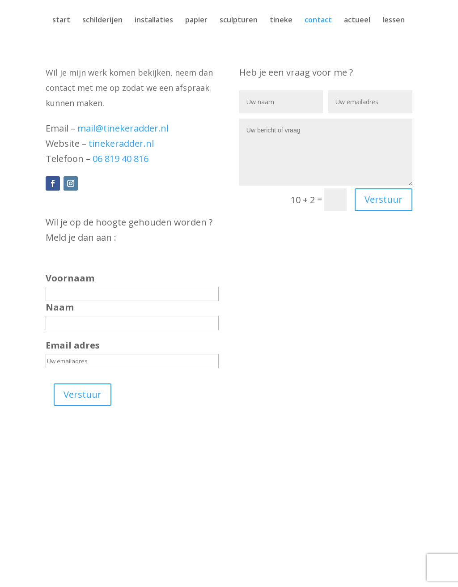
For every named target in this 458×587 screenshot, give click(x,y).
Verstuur (83, 394)
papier (196, 21)
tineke (281, 21)
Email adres (73, 345)
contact (318, 21)
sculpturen (239, 21)
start (61, 21)
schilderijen (102, 21)
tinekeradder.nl (121, 143)
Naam (60, 307)
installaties (154, 21)
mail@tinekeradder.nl (123, 128)
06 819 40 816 (120, 159)
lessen (393, 21)
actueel (357, 21)
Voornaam (70, 278)
